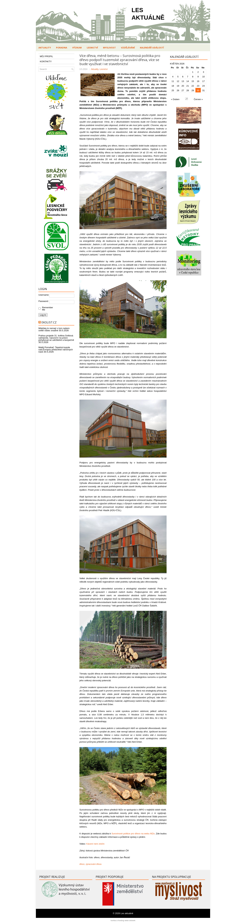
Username (43, 295)
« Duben (175, 99)
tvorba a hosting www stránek (123, 920)
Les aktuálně (127, 913)
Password (43, 301)
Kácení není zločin (95, 844)
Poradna (61, 47)
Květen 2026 (177, 63)
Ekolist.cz (49, 322)
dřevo (82, 864)
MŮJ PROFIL (46, 56)
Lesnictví (92, 47)
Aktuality (44, 47)
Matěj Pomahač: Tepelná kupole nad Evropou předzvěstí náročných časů (55, 349)
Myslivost (109, 47)
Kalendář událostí (152, 47)
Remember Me (46, 308)
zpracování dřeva (93, 864)
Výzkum (77, 47)
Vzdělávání (128, 47)
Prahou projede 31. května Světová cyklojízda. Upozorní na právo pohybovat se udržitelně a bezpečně (56, 337)
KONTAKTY (46, 61)
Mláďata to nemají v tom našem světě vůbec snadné (54, 329)
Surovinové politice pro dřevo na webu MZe (133, 833)
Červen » (198, 99)
